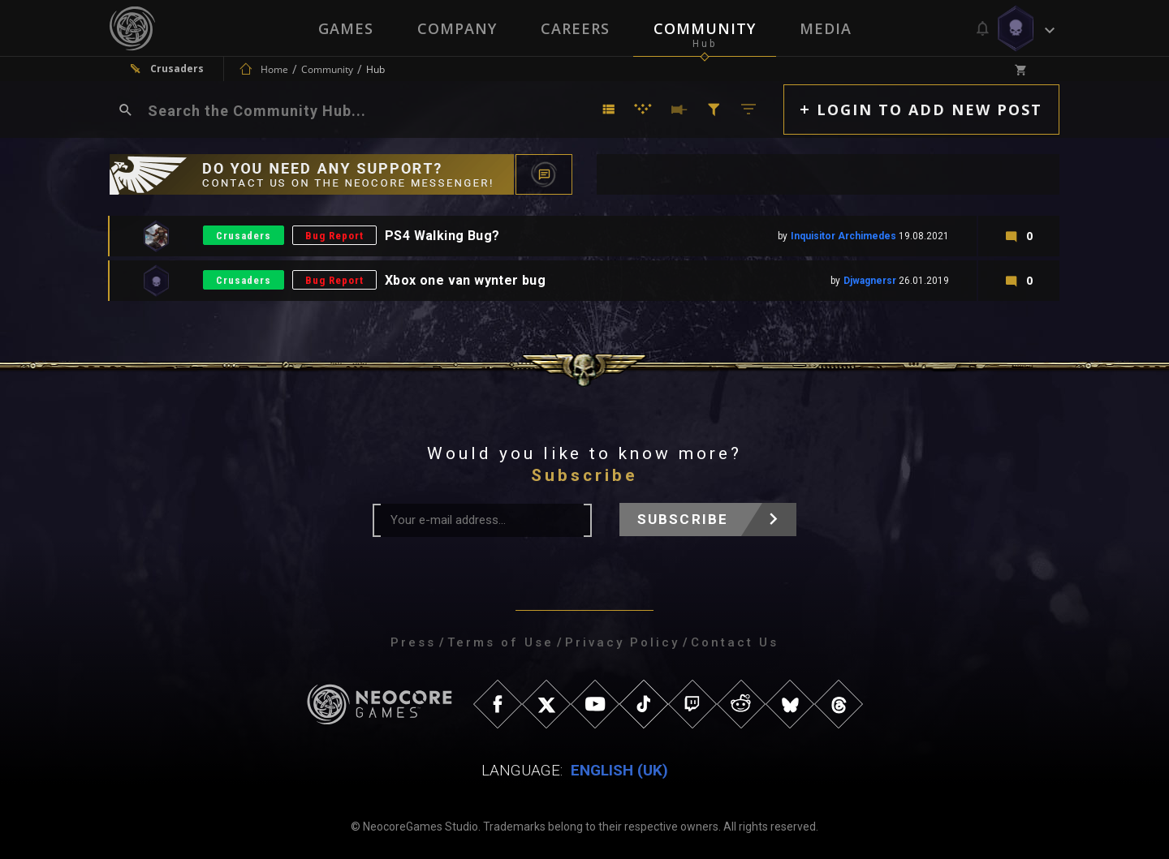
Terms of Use (500, 642)
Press (413, 642)
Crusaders (243, 236)
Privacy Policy (622, 642)
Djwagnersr (869, 280)
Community (705, 28)
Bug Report (334, 236)
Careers (575, 28)
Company (457, 28)
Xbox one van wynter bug (465, 280)
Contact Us (735, 642)
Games (345, 28)
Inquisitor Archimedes (843, 236)
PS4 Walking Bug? (442, 235)
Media (826, 28)
